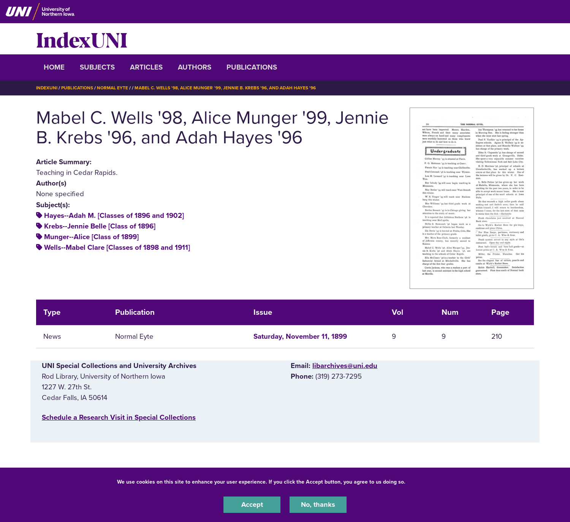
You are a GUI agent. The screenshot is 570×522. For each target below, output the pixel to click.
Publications (251, 67)
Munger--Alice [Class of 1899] (91, 236)
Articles (146, 67)
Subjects (97, 67)
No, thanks (318, 504)
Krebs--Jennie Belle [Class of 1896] (99, 226)
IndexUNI (81, 39)
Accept (252, 504)
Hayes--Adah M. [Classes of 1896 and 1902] (114, 215)
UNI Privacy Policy (430, 481)
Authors (194, 67)
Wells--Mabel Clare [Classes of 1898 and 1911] (117, 247)
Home (54, 67)
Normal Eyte (112, 87)
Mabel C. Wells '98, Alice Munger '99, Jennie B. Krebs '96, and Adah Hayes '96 (226, 87)
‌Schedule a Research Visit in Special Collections (119, 417)
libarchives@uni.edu (344, 366)
